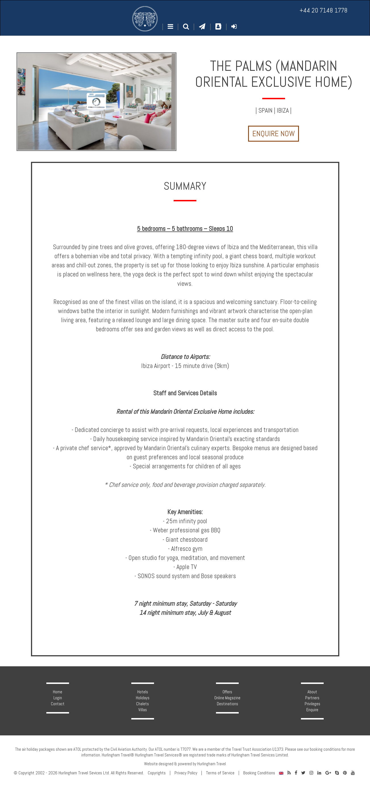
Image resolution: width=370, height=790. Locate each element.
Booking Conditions (259, 773)
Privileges (312, 703)
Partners (312, 697)
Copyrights (157, 773)
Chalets (142, 703)
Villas (142, 709)
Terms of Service (220, 773)
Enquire (312, 709)
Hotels (142, 691)
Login (57, 697)
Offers (227, 691)
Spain (265, 110)
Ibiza (283, 110)
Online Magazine (227, 697)
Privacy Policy (185, 773)
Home (57, 691)
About (312, 691)
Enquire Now (273, 133)
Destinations (227, 703)
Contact (58, 703)
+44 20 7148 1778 (324, 10)
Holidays (142, 697)
